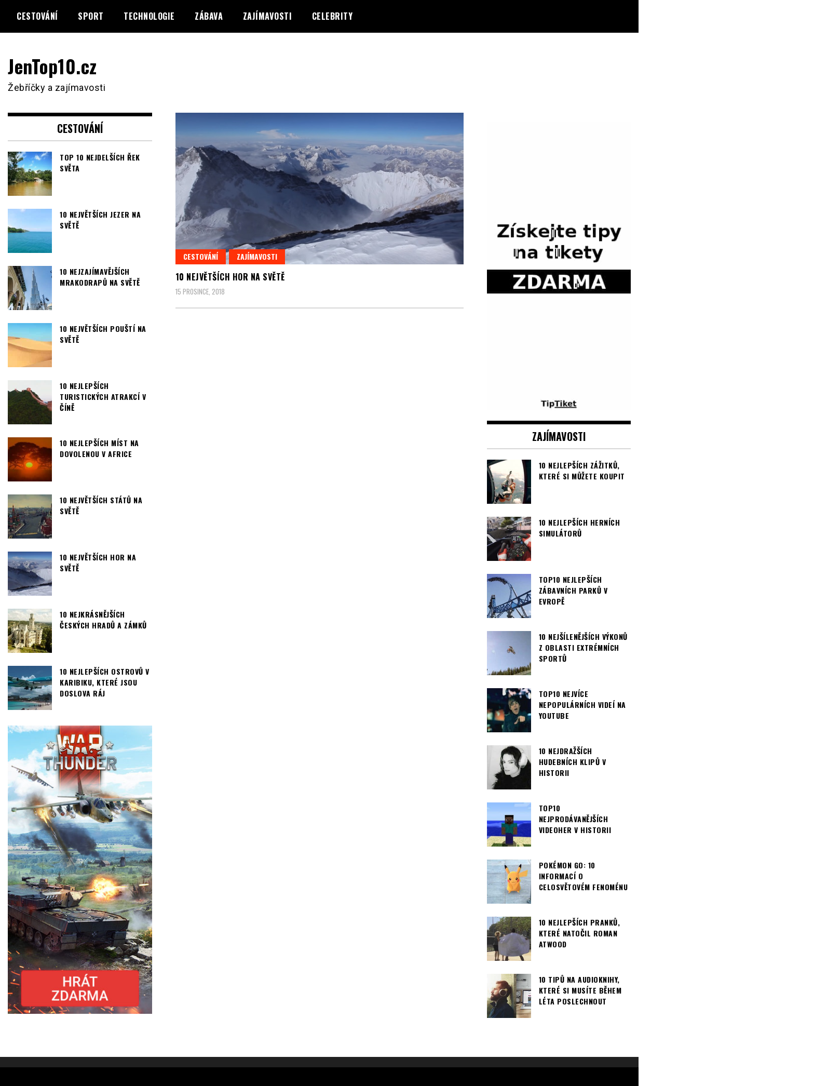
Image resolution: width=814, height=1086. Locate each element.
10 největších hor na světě (230, 277)
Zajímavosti (267, 16)
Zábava (209, 16)
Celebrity (332, 16)
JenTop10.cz (53, 65)
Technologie (149, 16)
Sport (91, 16)
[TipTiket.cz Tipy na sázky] (559, 403)
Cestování (37, 16)
